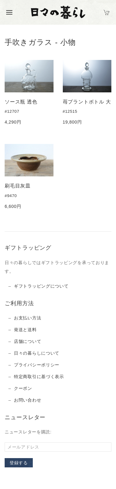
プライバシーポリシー (36, 364)
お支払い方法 (27, 317)
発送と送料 (25, 329)
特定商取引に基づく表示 (39, 376)
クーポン (23, 388)
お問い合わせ (27, 400)
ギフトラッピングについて (41, 286)
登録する (19, 462)
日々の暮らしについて (36, 353)
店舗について (27, 341)
